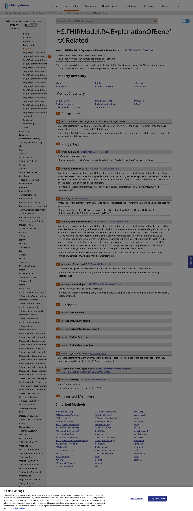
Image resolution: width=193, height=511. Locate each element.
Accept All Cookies (157, 503)
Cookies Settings (137, 503)
